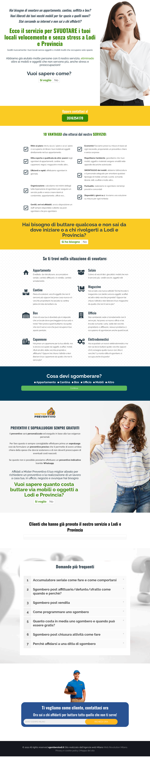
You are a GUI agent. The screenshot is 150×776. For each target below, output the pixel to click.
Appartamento (45, 382)
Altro (109, 382)
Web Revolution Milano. (116, 747)
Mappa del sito (87, 750)
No (56, 80)
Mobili (98, 382)
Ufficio (86, 382)
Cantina (64, 382)
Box (75, 382)
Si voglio (45, 80)
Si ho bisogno (71, 242)
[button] (75, 580)
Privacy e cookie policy (67, 750)
